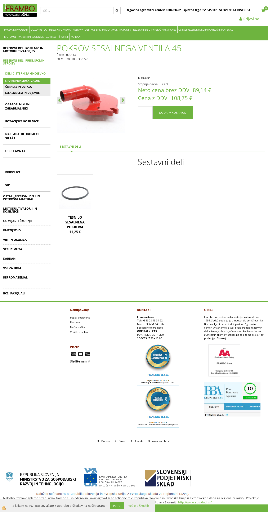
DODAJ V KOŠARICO (172, 113)
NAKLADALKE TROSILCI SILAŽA (22, 136)
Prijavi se (249, 18)
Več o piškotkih (138, 506)
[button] (122, 100)
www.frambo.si (161, 441)
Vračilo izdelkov (79, 332)
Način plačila (77, 327)
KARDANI (76, 37)
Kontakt (138, 441)
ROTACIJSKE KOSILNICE (22, 121)
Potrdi (117, 506)
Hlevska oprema (60, 29)
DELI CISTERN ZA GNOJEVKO (25, 73)
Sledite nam (78, 361)
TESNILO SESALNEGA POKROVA (75, 222)
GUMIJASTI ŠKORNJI (57, 37)
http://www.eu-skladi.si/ (195, 502)
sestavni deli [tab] (70, 146)
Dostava (75, 322)
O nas (122, 441)
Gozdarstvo (39, 29)
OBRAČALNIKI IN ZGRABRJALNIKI (17, 106)
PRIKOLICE (13, 172)
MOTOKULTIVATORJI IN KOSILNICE (24, 37)
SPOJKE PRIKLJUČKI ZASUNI (23, 81)
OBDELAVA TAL (16, 151)
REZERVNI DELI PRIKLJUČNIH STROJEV (154, 29)
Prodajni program (16, 29)
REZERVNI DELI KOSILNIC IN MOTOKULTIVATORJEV (102, 29)
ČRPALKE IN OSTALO (18, 87)
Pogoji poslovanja (80, 317)
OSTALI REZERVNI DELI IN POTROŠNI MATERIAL (205, 29)
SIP (7, 185)
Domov (105, 441)
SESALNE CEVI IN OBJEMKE (22, 93)
